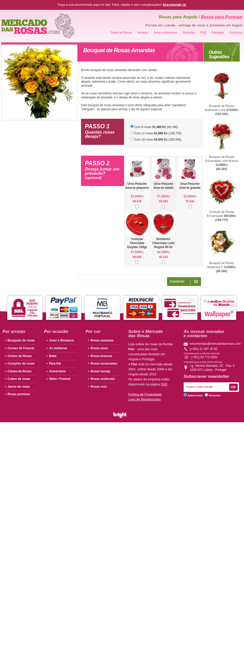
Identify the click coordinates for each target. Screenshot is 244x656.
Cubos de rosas (19, 379)
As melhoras (58, 348)
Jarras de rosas (19, 386)
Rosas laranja (100, 371)
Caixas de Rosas (19, 371)
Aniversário (57, 371)
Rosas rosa (99, 386)
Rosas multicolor (103, 379)
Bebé (52, 356)
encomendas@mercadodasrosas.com (215, 343)
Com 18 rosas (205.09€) (156, 139)
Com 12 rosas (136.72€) (156, 133)
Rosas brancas (101, 356)
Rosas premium (19, 394)
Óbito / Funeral (59, 379)
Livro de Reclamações (144, 399)
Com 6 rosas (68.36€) (154, 127)
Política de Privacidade (144, 394)
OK (233, 387)
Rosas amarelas (102, 340)
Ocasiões (189, 32)
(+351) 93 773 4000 (204, 357)
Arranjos (143, 32)
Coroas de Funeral (21, 348)
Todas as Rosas (121, 32)
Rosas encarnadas (104, 363)
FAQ (203, 32)
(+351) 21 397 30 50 (203, 349)
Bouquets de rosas (21, 340)
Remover (213, 395)
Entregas (218, 32)
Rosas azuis (99, 348)
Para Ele (55, 363)
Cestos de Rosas (20, 356)
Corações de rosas (21, 363)
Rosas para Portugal (221, 17)
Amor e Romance (165, 32)
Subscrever (193, 395)
